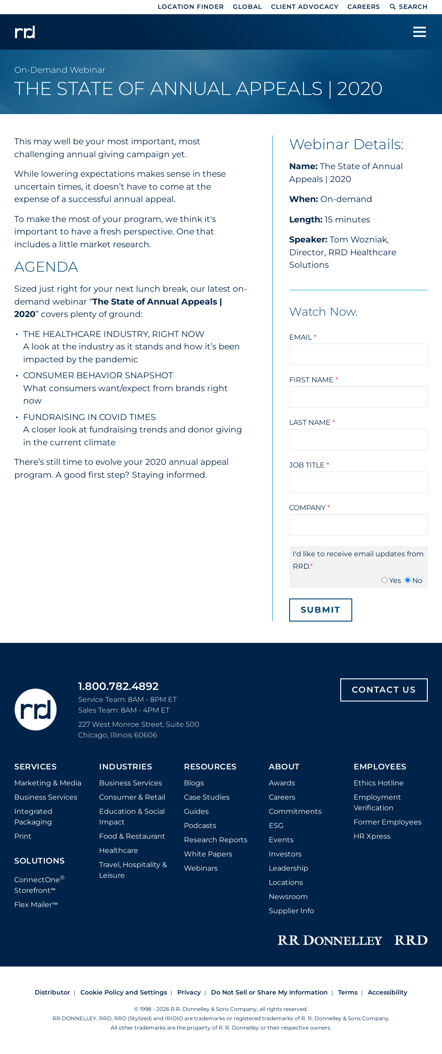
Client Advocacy (304, 6)
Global (247, 6)
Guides (196, 811)
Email (302, 337)
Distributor (52, 992)
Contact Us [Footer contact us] (384, 690)
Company (309, 507)
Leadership (288, 868)
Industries (125, 767)
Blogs (194, 783)
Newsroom (288, 896)
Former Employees (388, 822)
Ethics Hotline (379, 783)
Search (408, 6)
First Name (313, 380)
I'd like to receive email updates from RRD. (358, 560)
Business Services (45, 797)
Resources (210, 767)
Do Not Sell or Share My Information (269, 992)
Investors (285, 854)
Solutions (39, 861)
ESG (276, 825)
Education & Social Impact (132, 816)
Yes (395, 580)
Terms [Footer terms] (348, 992)
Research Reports (215, 840)
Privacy (189, 992)
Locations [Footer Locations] (286, 882)
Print (23, 836)
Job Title (309, 465)
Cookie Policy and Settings (123, 992)
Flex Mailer (36, 904)
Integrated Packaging (33, 816)
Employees (380, 767)
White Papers (208, 854)
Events (281, 840)
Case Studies (207, 797)
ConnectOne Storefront (39, 884)
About (284, 767)
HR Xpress (372, 836)
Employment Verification (377, 802)
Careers (363, 6)
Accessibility (387, 992)
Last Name (312, 422)
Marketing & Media (47, 783)
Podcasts (200, 825)
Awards (282, 783)
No (417, 580)
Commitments (295, 811)
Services (35, 767)
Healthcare (118, 850)
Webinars (201, 868)
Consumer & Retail (132, 797)
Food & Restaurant (132, 836)
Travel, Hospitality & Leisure (133, 870)
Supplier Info (291, 911)
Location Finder (191, 6)
